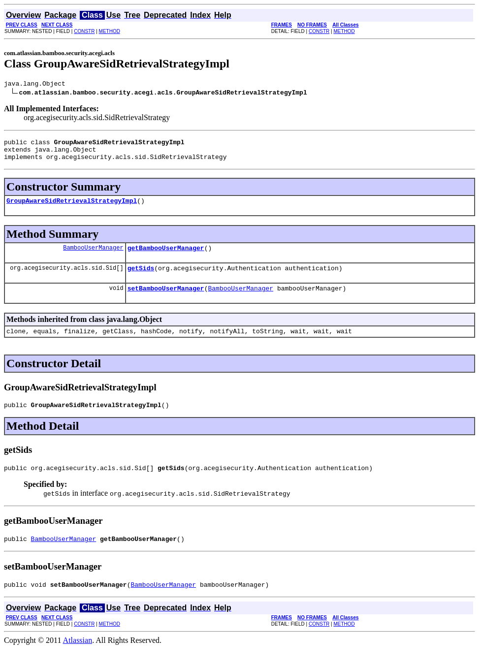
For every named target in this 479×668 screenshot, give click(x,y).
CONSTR (84, 31)
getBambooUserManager (166, 256)
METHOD (109, 31)
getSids (141, 278)
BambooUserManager (93, 256)
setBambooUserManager (166, 299)
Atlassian (78, 659)
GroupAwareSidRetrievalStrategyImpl (71, 207)
